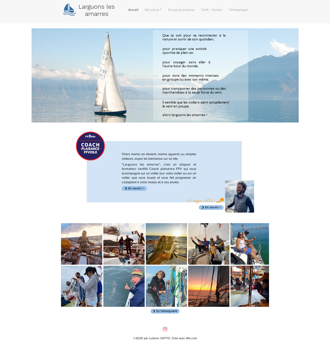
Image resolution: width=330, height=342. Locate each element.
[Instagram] (165, 329)
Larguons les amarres (96, 10)
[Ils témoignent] (165, 311)
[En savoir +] (211, 207)
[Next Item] (261, 265)
